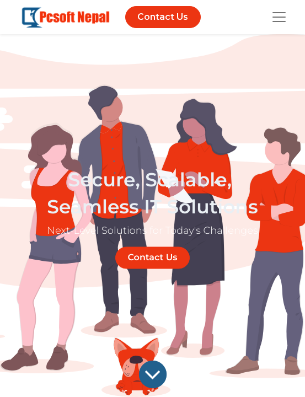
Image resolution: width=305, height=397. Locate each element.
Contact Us (162, 17)
